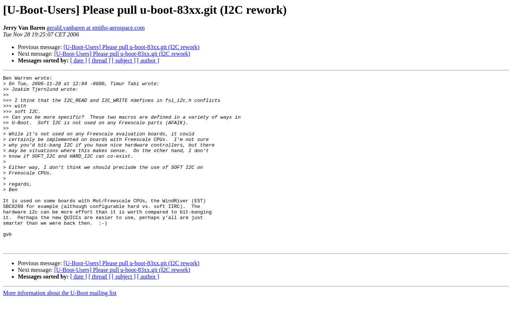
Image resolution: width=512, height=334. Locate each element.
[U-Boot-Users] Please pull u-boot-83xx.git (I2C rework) (132, 47)
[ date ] (78, 60)
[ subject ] (124, 60)
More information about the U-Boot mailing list (60, 327)
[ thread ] (99, 60)
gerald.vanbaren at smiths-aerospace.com (95, 28)
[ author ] (148, 60)
